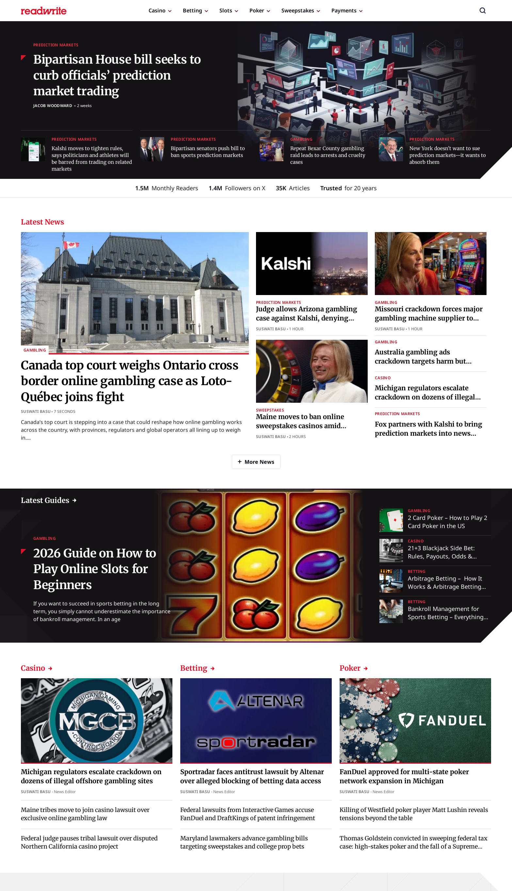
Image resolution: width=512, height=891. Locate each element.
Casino (157, 10)
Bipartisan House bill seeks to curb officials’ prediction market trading (116, 75)
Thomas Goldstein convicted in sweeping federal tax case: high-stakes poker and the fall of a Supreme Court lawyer (414, 846)
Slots (225, 10)
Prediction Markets (55, 45)
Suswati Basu (36, 411)
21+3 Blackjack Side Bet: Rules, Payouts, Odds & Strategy (441, 556)
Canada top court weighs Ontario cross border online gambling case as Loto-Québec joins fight (130, 381)
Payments (344, 10)
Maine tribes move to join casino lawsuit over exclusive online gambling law (85, 814)
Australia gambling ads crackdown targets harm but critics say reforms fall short (420, 361)
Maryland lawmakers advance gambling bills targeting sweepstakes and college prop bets (244, 842)
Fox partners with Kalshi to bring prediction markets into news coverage (428, 433)
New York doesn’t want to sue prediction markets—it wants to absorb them (447, 155)
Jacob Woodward (52, 105)
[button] (482, 10)
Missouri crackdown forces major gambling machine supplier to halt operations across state (429, 318)
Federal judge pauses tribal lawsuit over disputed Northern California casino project (89, 842)
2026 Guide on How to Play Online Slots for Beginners (94, 569)
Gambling (301, 139)
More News (259, 461)
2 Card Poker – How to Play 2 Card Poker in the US (447, 522)
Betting (192, 10)
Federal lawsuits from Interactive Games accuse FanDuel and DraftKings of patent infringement (247, 814)
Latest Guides (45, 500)
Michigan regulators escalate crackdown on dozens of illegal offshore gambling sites (425, 397)
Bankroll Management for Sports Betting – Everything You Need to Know (446, 617)
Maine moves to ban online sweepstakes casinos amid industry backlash (300, 426)
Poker (256, 10)
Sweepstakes (297, 10)
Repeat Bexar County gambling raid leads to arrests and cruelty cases (327, 155)
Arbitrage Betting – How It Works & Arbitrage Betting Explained (445, 586)
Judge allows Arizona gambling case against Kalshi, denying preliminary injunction (306, 318)
